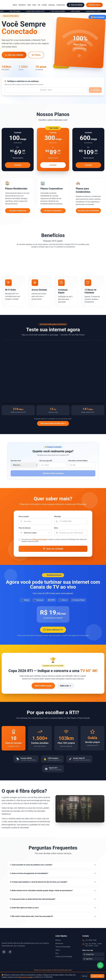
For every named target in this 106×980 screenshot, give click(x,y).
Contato (44, 5)
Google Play (89, 954)
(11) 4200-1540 (90, 940)
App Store (88, 959)
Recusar (84, 976)
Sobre (34, 5)
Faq (39, 5)
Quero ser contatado (53, 549)
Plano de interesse (24, 528)
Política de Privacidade (25, 977)
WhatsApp (57, 516)
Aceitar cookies (97, 976)
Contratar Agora (94, 5)
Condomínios (61, 5)
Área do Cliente (75, 5)
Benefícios (22, 5)
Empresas (51, 5)
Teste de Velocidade (62, 947)
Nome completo (24, 516)
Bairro (56, 528)
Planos (15, 5)
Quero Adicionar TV (53, 629)
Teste (29, 5)
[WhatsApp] (100, 965)
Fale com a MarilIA (14, 55)
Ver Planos (36, 55)
